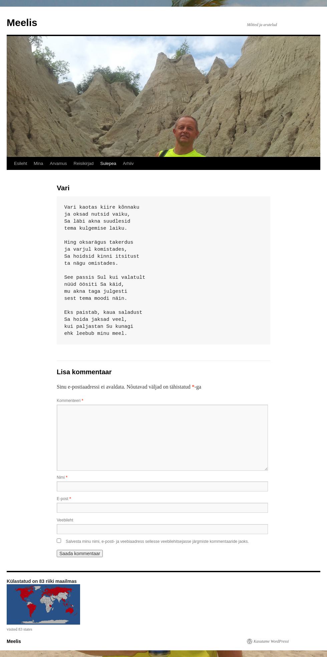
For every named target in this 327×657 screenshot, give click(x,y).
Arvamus (58, 163)
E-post (64, 498)
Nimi (62, 477)
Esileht (20, 163)
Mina (38, 163)
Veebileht (65, 520)
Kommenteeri (70, 400)
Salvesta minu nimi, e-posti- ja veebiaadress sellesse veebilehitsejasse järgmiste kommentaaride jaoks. (157, 541)
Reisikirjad (84, 163)
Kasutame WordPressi (271, 641)
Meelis (22, 22)
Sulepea (108, 163)
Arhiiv (128, 163)
